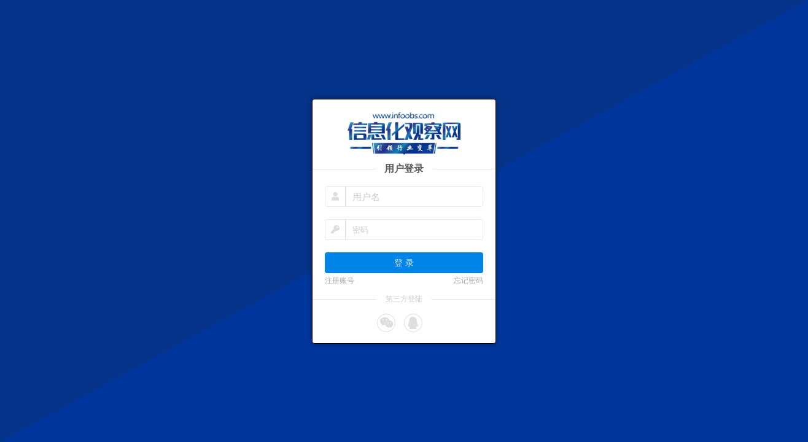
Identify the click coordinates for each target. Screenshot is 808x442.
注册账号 (339, 280)
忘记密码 (468, 280)
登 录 (404, 262)
